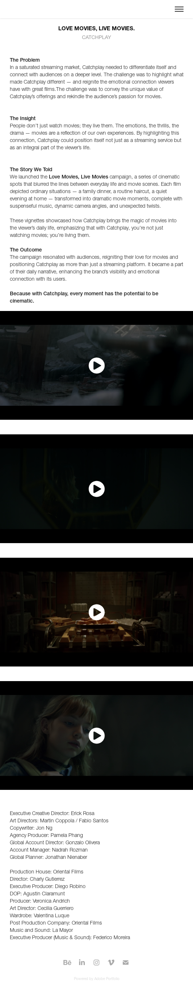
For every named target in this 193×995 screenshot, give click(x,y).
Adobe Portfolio (106, 978)
